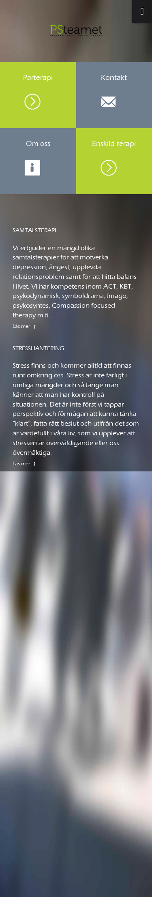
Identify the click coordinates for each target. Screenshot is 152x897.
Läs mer (21, 326)
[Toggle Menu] (140, 11)
